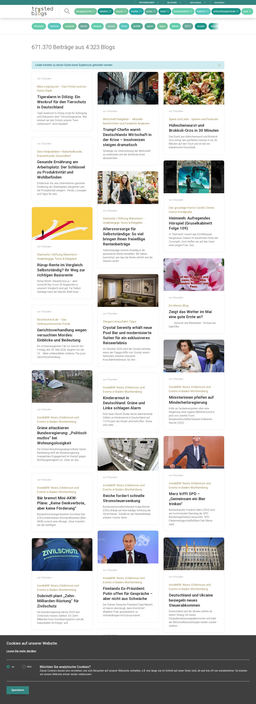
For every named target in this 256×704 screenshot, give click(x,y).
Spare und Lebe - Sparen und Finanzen (193, 119)
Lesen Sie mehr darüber (21, 651)
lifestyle (39, 26)
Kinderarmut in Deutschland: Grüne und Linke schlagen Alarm (124, 403)
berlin (84, 26)
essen (200, 26)
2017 (188, 26)
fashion (54, 26)
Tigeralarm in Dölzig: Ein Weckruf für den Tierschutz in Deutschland (61, 102)
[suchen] (67, 11)
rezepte (69, 26)
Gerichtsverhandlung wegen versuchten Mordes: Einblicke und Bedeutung (62, 335)
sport (150, 26)
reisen (111, 26)
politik (136, 26)
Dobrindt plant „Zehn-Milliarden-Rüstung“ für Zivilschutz (58, 601)
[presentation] (222, 26)
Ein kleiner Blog (178, 305)
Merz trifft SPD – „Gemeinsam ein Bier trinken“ (187, 499)
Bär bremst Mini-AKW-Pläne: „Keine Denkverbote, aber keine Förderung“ (61, 503)
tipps (162, 26)
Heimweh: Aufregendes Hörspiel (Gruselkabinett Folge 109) (190, 223)
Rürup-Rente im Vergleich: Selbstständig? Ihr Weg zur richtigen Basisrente (61, 270)
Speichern (17, 690)
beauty (97, 26)
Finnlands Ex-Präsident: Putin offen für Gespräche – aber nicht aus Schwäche (127, 593)
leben (175, 26)
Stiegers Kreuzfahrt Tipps (119, 321)
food (124, 26)
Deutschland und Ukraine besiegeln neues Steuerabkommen (191, 600)
